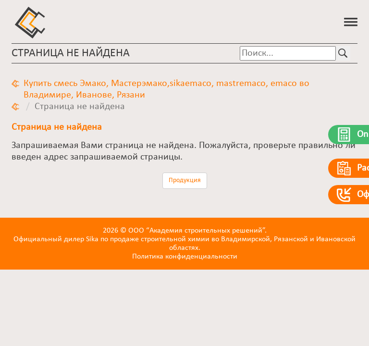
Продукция (185, 180)
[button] (350, 21)
